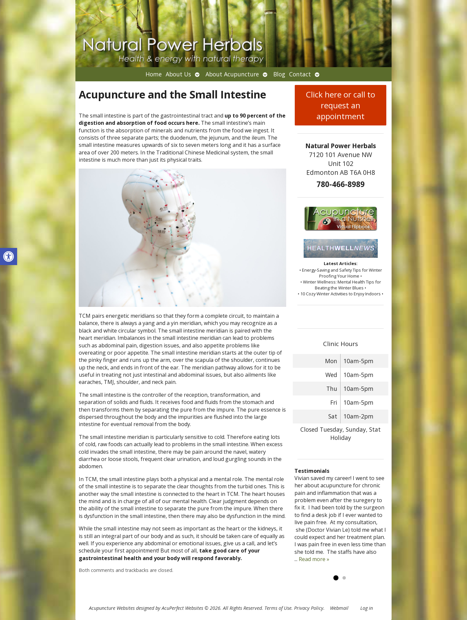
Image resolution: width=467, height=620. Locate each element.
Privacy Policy (308, 608)
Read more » (314, 559)
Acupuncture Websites (112, 608)
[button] (8, 256)
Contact (300, 74)
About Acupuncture (232, 74)
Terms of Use (277, 608)
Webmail (339, 608)
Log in (366, 608)
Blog (279, 74)
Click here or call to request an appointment (340, 105)
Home (154, 74)
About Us (178, 74)
